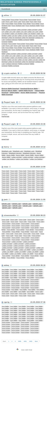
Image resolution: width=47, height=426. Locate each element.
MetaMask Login (7, 151)
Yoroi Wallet (5, 269)
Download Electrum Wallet (29, 88)
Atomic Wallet (10, 155)
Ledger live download (14, 37)
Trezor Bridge (9, 23)
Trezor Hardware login (18, 25)
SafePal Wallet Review (26, 90)
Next (36, 341)
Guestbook (5, 9)
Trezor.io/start (6, 19)
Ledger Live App (12, 35)
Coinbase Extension (11, 39)
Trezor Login (9, 21)
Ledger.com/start (11, 29)
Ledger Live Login (10, 31)
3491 (25, 341)
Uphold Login (6, 204)
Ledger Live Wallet (12, 249)
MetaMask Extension (15, 153)
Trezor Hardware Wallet (32, 25)
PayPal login (5, 116)
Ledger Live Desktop (16, 33)
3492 (30, 341)
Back (4, 341)
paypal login (5, 139)
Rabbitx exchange (23, 39)
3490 (19, 341)
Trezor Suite (25, 21)
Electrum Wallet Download (10, 88)
